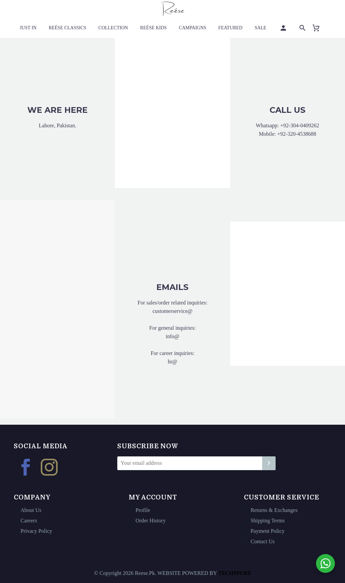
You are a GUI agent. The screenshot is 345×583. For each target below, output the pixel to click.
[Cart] (319, 28)
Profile (142, 510)
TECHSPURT (234, 573)
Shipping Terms (268, 520)
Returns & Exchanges (274, 510)
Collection (113, 27)
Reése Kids (153, 27)
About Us (31, 510)
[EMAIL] (196, 463)
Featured (230, 27)
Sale (260, 27)
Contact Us (263, 541)
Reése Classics (67, 27)
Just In (28, 27)
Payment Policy (268, 531)
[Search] (302, 28)
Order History (150, 520)
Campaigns (192, 27)
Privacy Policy (36, 531)
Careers (29, 520)
